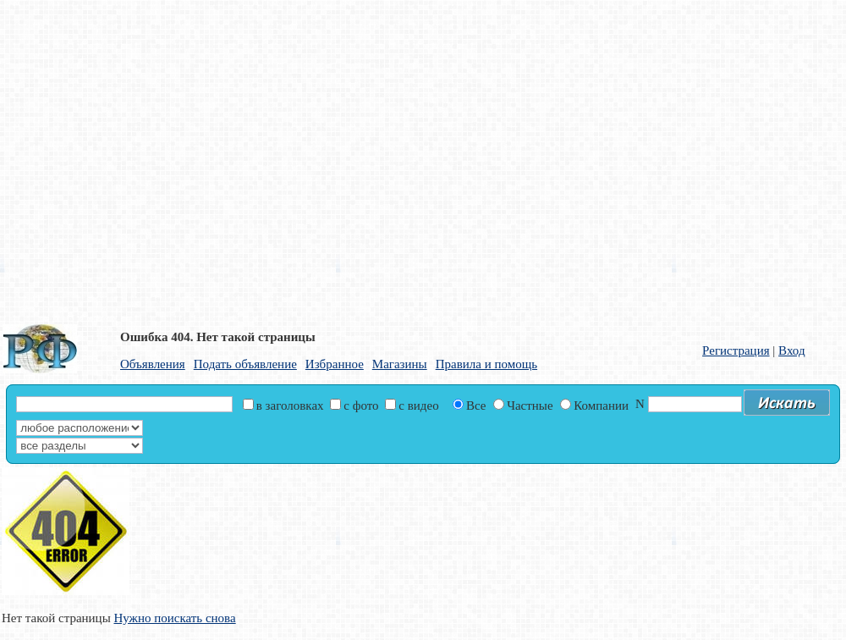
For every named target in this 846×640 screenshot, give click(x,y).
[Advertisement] (158, 158)
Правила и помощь (486, 364)
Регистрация (736, 350)
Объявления (152, 364)
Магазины (399, 364)
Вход (791, 350)
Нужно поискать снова (174, 618)
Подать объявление (245, 364)
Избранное (334, 364)
